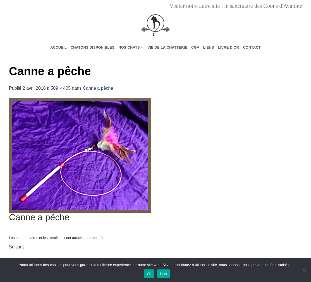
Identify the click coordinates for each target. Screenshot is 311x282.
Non (163, 274)
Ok (149, 274)
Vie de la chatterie (167, 47)
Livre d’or (228, 47)
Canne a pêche (98, 88)
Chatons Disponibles (92, 47)
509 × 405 (61, 88)
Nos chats (130, 47)
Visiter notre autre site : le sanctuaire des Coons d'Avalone (235, 6)
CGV (195, 47)
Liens (208, 47)
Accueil (58, 47)
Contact (251, 47)
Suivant (19, 247)
